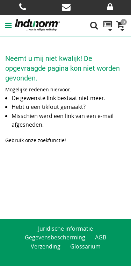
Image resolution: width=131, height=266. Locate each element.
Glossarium (85, 246)
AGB (100, 237)
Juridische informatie (65, 228)
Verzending (45, 246)
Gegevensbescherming (55, 237)
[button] (9, 25)
